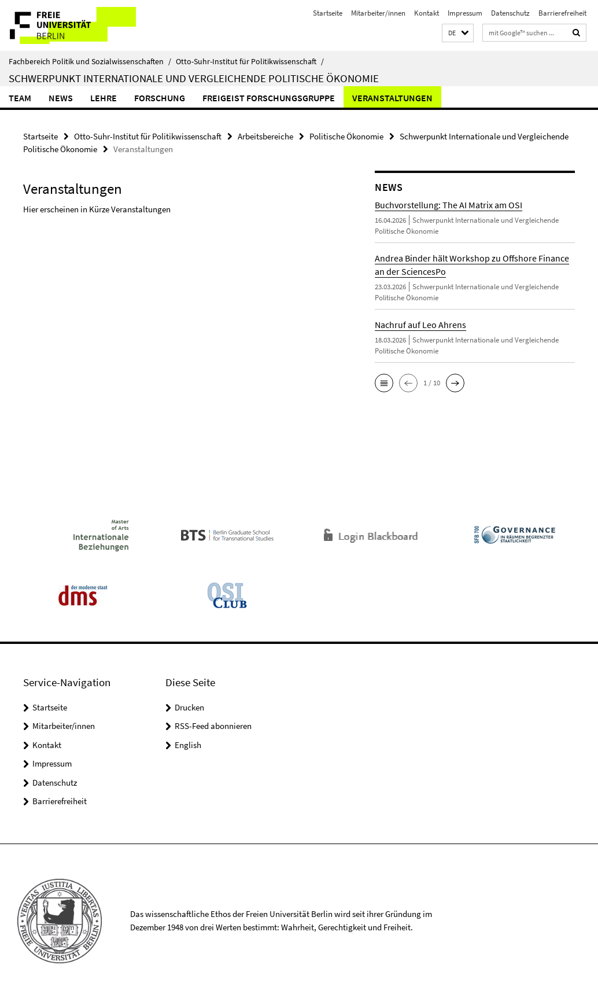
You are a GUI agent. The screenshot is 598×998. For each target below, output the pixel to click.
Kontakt (426, 13)
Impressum (465, 13)
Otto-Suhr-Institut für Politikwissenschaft (250, 61)
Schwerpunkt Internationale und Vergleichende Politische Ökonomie (194, 78)
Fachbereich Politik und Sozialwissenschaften (90, 61)
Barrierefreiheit (562, 13)
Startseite (327, 13)
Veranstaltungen (392, 98)
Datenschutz (510, 13)
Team (20, 98)
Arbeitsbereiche (265, 136)
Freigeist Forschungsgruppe (268, 98)
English (188, 744)
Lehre (103, 98)
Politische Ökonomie (346, 136)
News (61, 98)
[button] (458, 33)
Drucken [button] (189, 707)
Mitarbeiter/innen (378, 13)
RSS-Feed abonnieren (213, 725)
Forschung (159, 98)
